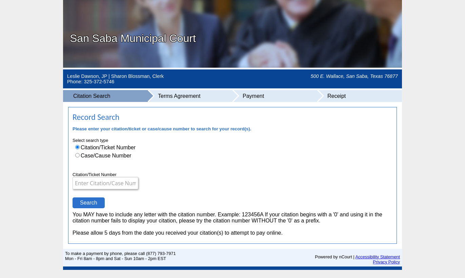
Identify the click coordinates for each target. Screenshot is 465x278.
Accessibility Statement (377, 256)
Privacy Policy (386, 261)
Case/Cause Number (106, 155)
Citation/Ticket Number (108, 147)
